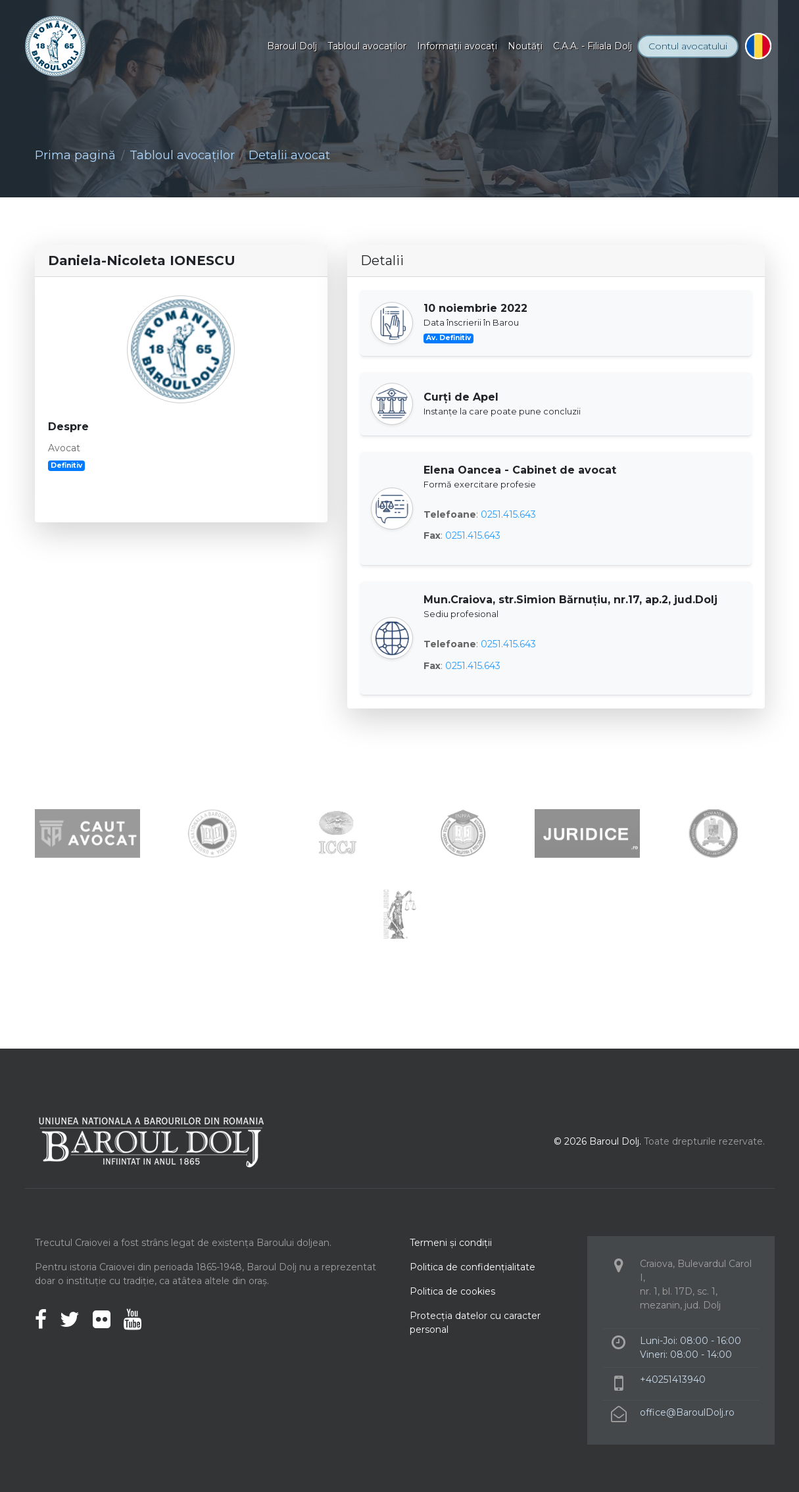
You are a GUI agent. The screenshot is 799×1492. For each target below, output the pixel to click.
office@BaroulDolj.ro (687, 1412)
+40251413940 (673, 1379)
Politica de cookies (452, 1291)
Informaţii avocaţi (457, 46)
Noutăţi (525, 46)
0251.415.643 (508, 514)
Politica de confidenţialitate (472, 1267)
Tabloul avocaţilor (366, 46)
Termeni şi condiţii (451, 1243)
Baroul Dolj (292, 46)
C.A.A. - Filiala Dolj (592, 46)
